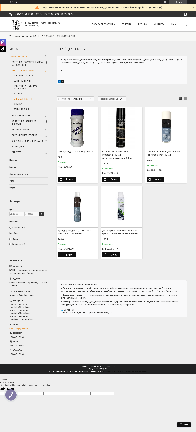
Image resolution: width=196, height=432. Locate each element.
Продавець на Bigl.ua (98, 369)
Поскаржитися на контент (113, 371)
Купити (69, 179)
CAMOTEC (16, 152)
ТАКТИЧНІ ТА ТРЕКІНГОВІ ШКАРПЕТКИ (25, 87)
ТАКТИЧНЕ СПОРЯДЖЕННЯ (24, 135)
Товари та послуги (22, 36)
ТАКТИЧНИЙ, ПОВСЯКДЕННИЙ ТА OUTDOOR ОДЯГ (27, 63)
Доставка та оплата (18, 174)
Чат (184, 424)
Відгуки (12, 167)
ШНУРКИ (18, 104)
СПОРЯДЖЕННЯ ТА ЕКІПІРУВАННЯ (27, 141)
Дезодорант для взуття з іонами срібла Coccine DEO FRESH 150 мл (120, 232)
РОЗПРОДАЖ (18, 146)
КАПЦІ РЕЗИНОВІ (21, 109)
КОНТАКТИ (159, 24)
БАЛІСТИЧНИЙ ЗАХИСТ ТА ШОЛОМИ (24, 122)
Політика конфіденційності (136, 371)
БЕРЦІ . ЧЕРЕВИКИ (22, 81)
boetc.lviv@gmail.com (19, 328)
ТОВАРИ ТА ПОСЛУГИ (102, 24)
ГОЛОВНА (126, 24)
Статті (12, 188)
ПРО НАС (142, 24)
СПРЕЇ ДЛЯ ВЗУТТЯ (23, 99)
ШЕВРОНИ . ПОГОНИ (21, 115)
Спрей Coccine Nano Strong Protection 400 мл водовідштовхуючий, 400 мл (117, 154)
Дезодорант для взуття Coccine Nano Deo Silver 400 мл (163, 153)
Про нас (13, 160)
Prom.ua (111, 366)
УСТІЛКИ (18, 94)
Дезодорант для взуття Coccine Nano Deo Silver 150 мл (74, 232)
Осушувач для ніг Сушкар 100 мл (75, 151)
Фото (11, 181)
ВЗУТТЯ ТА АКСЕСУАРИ (44, 36)
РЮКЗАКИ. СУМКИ (20, 130)
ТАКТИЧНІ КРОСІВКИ (23, 76)
